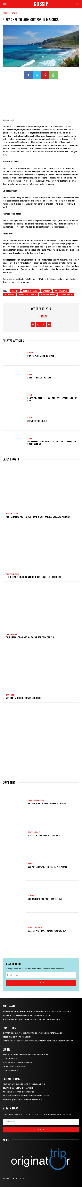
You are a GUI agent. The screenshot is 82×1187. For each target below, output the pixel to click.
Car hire (9, 695)
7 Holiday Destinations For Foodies (18, 1092)
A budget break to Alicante (40, 377)
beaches (15, 290)
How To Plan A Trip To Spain (40, 355)
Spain (14, 13)
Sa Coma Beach (66, 294)
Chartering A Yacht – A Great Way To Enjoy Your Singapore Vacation (32, 1033)
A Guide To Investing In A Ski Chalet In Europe (47, 867)
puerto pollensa (48, 294)
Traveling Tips (35, 927)
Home (5, 13)
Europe (31, 353)
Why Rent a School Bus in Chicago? (23, 698)
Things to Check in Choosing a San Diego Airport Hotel (27, 1015)
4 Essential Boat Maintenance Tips (18, 1037)
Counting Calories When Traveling (18, 1088)
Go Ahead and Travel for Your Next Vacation (47, 930)
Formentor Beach (30, 290)
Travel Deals (12, 574)
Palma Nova (9, 294)
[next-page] (9, 950)
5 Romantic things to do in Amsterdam (45, 898)
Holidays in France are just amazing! (44, 835)
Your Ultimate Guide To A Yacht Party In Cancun (29, 637)
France (31, 864)
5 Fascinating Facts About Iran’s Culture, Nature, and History (37, 516)
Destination (11, 514)
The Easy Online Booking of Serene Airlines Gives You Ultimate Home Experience (37, 1011)
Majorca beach (61, 290)
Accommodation (36, 800)
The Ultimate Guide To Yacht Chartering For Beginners (33, 577)
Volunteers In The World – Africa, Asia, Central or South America (52, 442)
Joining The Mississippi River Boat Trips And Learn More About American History (38, 1041)
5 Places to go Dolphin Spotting (17, 1062)
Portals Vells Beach (27, 294)
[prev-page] (4, 950)
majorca (46, 290)
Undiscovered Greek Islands (15, 1066)
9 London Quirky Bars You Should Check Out (22, 1100)
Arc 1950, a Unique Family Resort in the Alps (47, 803)
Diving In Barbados (11, 1070)
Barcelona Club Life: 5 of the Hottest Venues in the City (52, 399)
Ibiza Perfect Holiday (37, 420)
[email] (41, 975)
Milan (44, 316)
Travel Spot (34, 832)
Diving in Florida (10, 1059)
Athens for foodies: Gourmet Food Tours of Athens (26, 1096)
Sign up (41, 983)
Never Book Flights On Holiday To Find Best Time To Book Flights (31, 1019)
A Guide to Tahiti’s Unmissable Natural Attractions (25, 1055)
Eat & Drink (11, 634)
